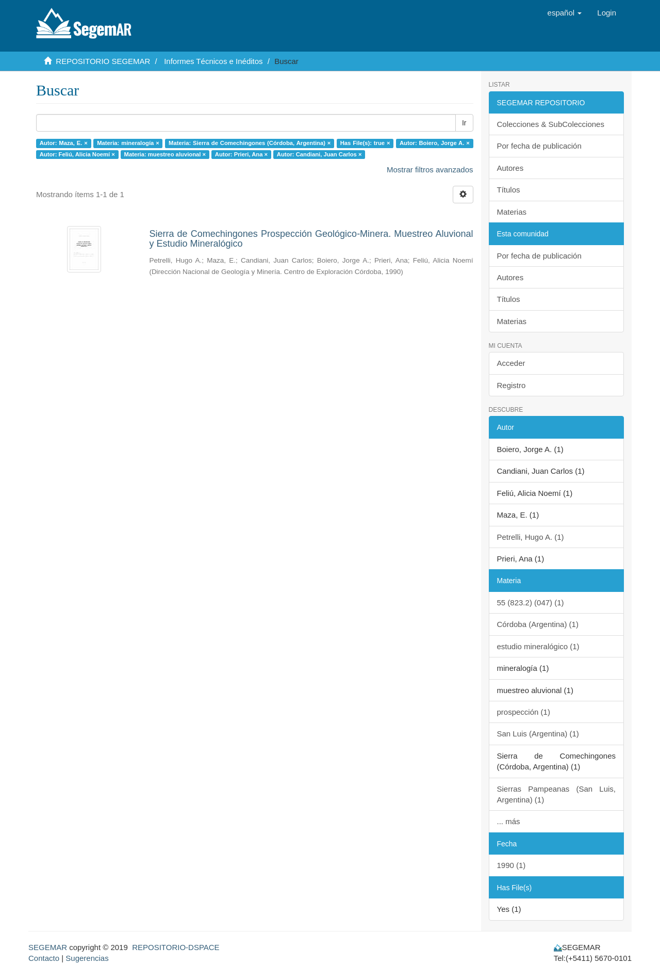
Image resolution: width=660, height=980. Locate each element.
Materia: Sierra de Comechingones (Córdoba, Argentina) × (250, 143)
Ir (464, 123)
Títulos (508, 189)
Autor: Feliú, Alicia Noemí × (77, 154)
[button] (565, 13)
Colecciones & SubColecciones (550, 124)
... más (508, 821)
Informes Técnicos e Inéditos (213, 61)
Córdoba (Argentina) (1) (538, 624)
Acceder (511, 363)
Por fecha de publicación (539, 145)
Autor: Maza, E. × (64, 143)
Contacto (43, 958)
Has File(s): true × (365, 143)
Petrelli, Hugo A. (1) (530, 537)
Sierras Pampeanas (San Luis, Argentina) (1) (556, 794)
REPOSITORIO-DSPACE (175, 947)
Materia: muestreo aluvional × (165, 154)
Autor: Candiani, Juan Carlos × (319, 154)
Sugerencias (86, 958)
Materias (512, 211)
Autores (510, 168)
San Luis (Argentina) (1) (538, 733)
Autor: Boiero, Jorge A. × (435, 143)
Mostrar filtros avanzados (430, 169)
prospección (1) (523, 712)
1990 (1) (511, 865)
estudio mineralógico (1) (538, 646)
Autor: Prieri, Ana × (241, 154)
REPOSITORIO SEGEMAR (103, 61)
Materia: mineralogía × (128, 143)
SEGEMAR (47, 947)
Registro (511, 385)
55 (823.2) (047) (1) (530, 602)
